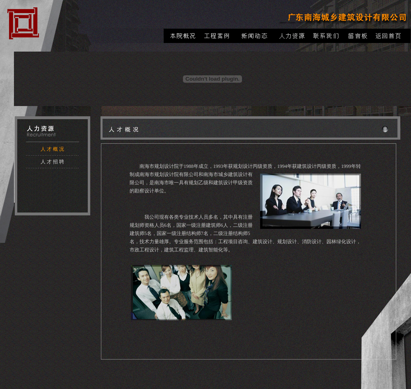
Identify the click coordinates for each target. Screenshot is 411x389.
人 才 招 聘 (52, 162)
